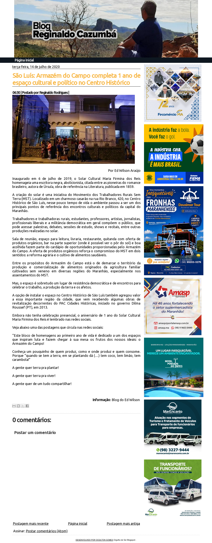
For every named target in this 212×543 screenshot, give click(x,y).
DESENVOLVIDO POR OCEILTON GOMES (94, 540)
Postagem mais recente (31, 523)
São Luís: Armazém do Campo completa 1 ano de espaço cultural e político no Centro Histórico (76, 79)
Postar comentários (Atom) (47, 531)
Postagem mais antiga (123, 523)
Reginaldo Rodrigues (53, 92)
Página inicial (24, 60)
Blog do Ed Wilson (126, 400)
